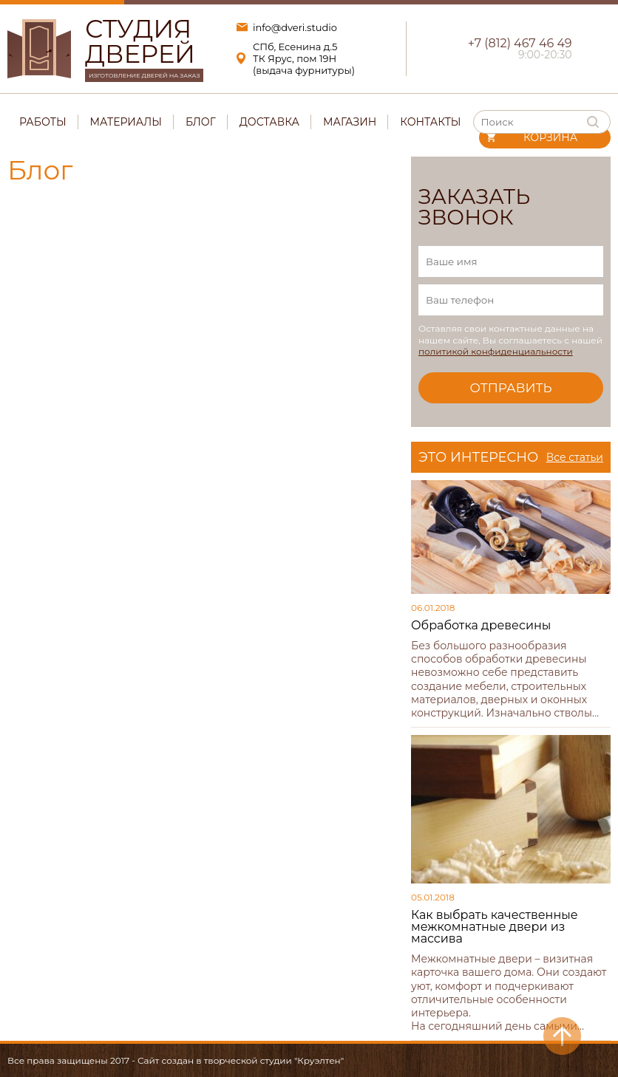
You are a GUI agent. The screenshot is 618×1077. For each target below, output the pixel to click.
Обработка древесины (481, 625)
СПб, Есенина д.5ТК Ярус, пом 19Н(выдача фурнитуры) (304, 58)
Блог (201, 122)
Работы (43, 122)
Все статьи (574, 457)
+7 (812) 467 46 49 (520, 43)
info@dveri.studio (295, 27)
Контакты (430, 122)
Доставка (269, 122)
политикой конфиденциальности (495, 351)
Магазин (349, 122)
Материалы (126, 122)
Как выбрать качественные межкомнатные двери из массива (494, 927)
